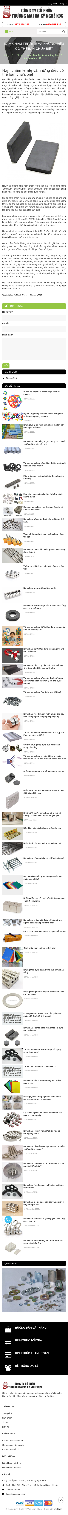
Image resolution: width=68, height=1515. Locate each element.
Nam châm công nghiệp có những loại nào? (43, 858)
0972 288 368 (22, 24)
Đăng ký (63, 4)
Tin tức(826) (11, 378)
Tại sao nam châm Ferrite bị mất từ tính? (42, 692)
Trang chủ (7, 1413)
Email (5, 323)
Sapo (59, 1509)
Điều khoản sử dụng (11, 1463)
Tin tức (5, 295)
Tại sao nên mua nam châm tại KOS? (40, 1066)
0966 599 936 (53, 24)
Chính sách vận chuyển (13, 1445)
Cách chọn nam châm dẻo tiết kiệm (39, 948)
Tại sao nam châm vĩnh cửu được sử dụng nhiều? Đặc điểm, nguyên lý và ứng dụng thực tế (43, 681)
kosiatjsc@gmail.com (16, 1494)
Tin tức (5, 1422)
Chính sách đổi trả (10, 1449)
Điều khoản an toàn (11, 1467)
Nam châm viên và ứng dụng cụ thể (39, 588)
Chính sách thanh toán (12, 1440)
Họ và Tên (7, 312)
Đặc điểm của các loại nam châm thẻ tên (42, 828)
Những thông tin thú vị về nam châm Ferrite (43, 771)
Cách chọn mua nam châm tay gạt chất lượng (44, 931)
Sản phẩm (7, 1418)
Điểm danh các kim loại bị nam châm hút (42, 843)
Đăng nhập (52, 4)
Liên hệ (5, 1427)
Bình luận (7, 335)
